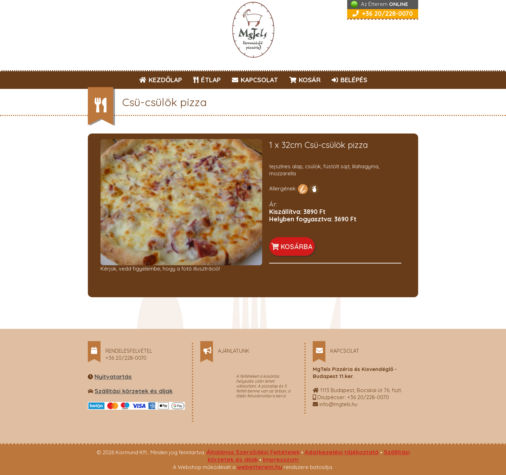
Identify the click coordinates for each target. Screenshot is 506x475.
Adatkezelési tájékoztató (342, 452)
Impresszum (281, 459)
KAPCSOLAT (255, 80)
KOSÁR (304, 80)
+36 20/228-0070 (382, 13)
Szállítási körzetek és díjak (134, 391)
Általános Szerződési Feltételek (253, 452)
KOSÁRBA (292, 246)
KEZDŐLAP (160, 80)
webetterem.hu (259, 466)
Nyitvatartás (113, 376)
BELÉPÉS (349, 80)
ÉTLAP (207, 80)
